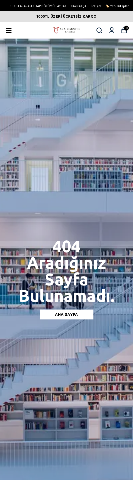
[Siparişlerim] (111, 30)
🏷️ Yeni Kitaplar (117, 6)
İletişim (96, 6)
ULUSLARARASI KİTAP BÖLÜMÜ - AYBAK (38, 6)
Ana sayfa (66, 314)
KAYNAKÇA (78, 6)
